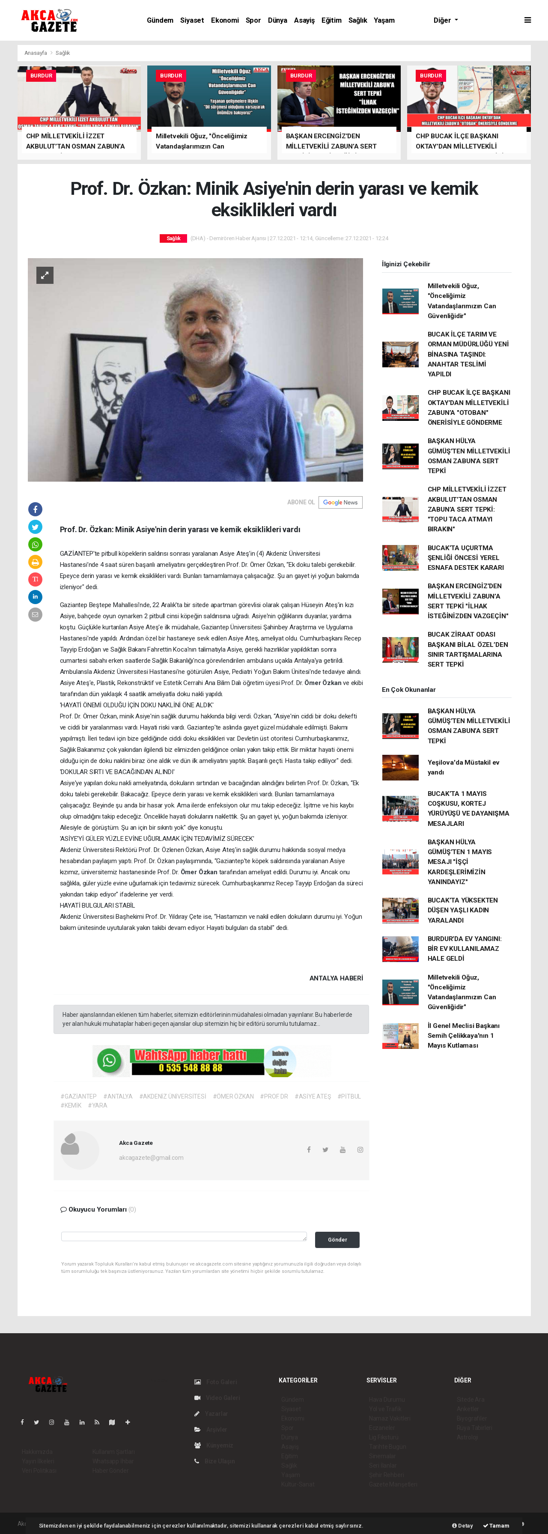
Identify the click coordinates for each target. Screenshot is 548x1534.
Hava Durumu (387, 1399)
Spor (253, 20)
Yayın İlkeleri (38, 1461)
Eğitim (332, 20)
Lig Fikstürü (384, 1437)
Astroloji (467, 1437)
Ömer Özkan (323, 683)
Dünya (277, 20)
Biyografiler (472, 1418)
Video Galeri (217, 1397)
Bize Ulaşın (214, 1461)
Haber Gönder (110, 1470)
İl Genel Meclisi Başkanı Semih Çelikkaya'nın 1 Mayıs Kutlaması (464, 1036)
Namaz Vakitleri (390, 1418)
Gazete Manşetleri (393, 1484)
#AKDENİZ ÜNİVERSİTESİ (172, 1096)
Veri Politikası (39, 1470)
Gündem (160, 20)
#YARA (97, 1105)
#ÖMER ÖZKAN (233, 1096)
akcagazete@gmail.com (151, 1157)
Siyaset (192, 20)
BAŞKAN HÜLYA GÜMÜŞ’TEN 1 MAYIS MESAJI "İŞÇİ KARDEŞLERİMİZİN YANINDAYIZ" (460, 862)
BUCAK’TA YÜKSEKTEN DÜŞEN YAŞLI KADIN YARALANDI (463, 910)
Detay (462, 1525)
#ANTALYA (117, 1096)
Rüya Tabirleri (474, 1427)
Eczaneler (382, 1427)
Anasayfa (36, 53)
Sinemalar (382, 1456)
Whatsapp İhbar (113, 1461)
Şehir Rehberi (386, 1474)
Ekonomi (225, 20)
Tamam (496, 1525)
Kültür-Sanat (298, 1484)
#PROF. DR (274, 1096)
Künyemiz (213, 1445)
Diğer (443, 20)
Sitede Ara (471, 1399)
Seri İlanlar (383, 1465)
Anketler (468, 1409)
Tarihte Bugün (387, 1446)
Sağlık (357, 20)
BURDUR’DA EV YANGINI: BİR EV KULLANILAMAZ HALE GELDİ (465, 949)
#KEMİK (70, 1105)
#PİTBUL (349, 1096)
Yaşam (384, 20)
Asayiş (304, 20)
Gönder (337, 1239)
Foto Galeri (215, 1382)
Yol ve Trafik (385, 1409)
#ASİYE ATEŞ (313, 1096)
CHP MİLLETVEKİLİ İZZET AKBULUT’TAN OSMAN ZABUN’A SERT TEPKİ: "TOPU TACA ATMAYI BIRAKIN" (467, 509)
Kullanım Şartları (113, 1451)
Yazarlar (211, 1413)
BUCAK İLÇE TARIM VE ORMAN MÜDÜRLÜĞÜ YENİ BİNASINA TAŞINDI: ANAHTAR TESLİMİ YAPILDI (468, 354)
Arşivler (210, 1429)
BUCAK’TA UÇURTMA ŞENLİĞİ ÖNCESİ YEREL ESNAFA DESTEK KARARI (466, 558)
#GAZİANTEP (78, 1096)
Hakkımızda (37, 1451)
